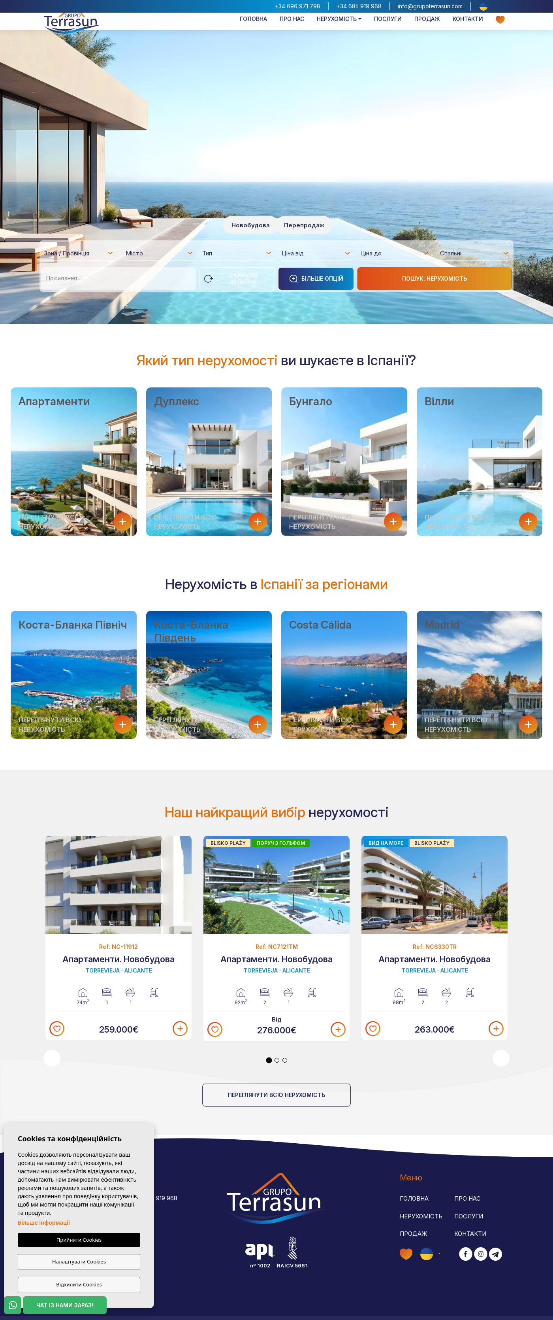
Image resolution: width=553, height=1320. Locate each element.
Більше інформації (44, 1224)
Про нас (292, 30)
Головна (253, 30)
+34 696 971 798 (297, 6)
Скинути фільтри (231, 278)
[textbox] (80, 255)
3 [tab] (284, 1060)
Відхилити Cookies (79, 1284)
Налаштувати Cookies (79, 1262)
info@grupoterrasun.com (430, 6)
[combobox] (79, 253)
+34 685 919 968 (359, 6)
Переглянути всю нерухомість (276, 1095)
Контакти (468, 30)
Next (501, 1058)
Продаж (427, 30)
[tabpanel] (118, 938)
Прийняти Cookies (79, 1241)
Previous (51, 1058)
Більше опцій (316, 279)
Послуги (388, 30)
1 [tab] (269, 1060)
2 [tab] (277, 1060)
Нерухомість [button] (337, 30)
